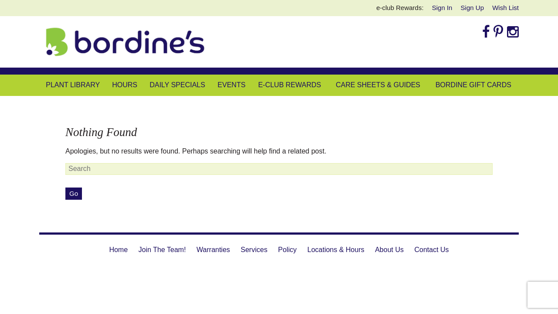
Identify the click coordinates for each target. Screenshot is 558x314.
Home (118, 249)
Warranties (213, 249)
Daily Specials (177, 85)
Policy (287, 249)
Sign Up (472, 7)
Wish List (505, 7)
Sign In (442, 7)
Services (254, 249)
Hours (124, 85)
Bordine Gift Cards (473, 85)
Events (231, 85)
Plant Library (73, 85)
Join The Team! (162, 249)
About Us (389, 249)
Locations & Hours (335, 249)
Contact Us (431, 249)
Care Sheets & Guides (378, 85)
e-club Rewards (289, 85)
